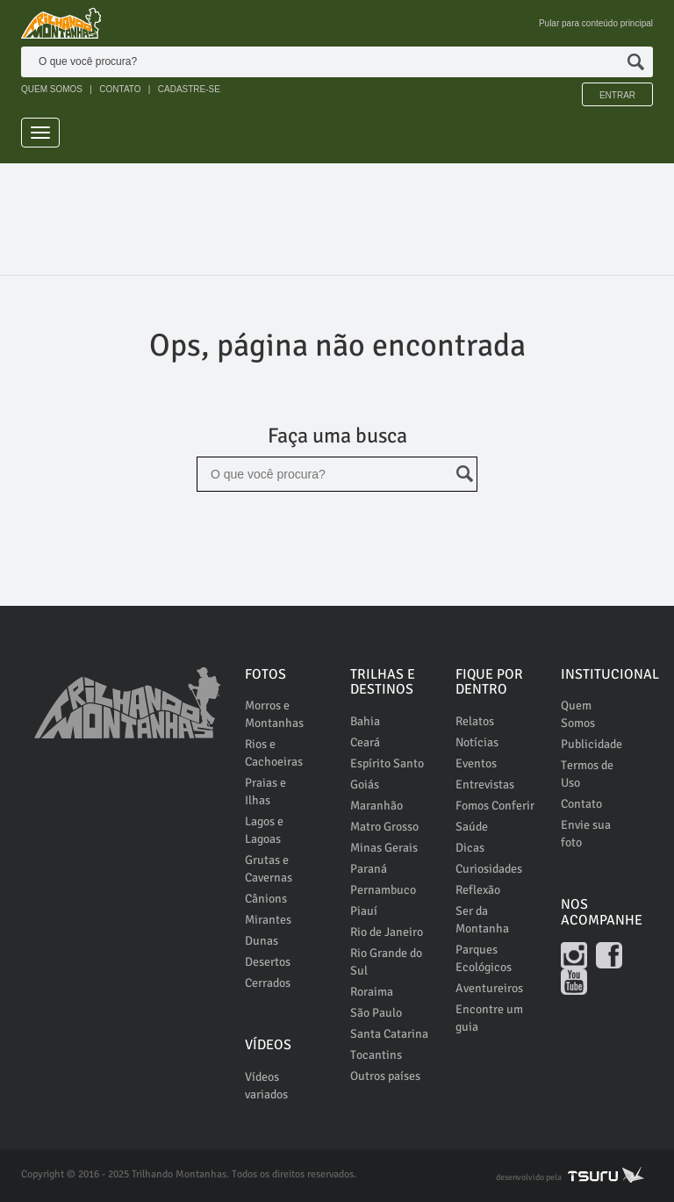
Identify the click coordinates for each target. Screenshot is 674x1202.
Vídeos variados (266, 1085)
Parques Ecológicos (483, 958)
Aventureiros (489, 988)
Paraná (368, 868)
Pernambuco (383, 889)
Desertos (267, 961)
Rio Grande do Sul (386, 962)
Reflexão (477, 889)
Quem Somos (578, 714)
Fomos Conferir (494, 805)
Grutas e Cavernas (268, 869)
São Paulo (376, 1012)
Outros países (385, 1076)
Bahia (365, 721)
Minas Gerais (384, 847)
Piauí (363, 910)
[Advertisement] (340, 211)
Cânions (266, 898)
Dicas (469, 847)
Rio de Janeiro (386, 932)
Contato (581, 803)
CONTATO (119, 89)
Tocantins (376, 1054)
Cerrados (267, 982)
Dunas (261, 940)
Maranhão (376, 805)
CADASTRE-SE (189, 89)
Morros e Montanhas (274, 714)
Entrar (617, 95)
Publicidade (591, 744)
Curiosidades (488, 868)
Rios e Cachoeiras (274, 753)
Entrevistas (484, 784)
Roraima (371, 991)
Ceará (365, 742)
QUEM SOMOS (51, 89)
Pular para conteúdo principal (596, 23)
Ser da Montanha (482, 919)
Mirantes (268, 919)
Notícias (476, 742)
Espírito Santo (387, 763)
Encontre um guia (489, 1018)
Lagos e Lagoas (264, 830)
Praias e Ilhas (265, 791)
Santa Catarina (389, 1033)
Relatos (474, 721)
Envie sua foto (586, 833)
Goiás (364, 784)
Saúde (471, 826)
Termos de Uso (587, 774)
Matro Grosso (384, 826)
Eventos (476, 763)
